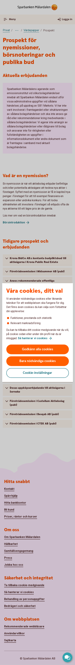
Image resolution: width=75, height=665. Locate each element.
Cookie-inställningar (37, 373)
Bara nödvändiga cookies (37, 361)
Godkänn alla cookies (37, 349)
